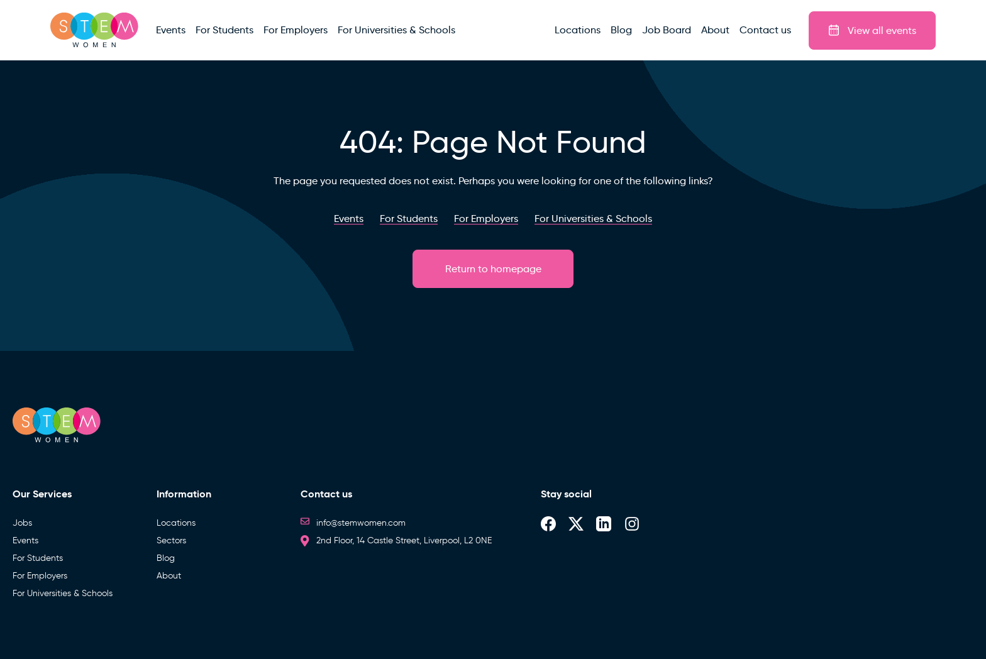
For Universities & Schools (63, 593)
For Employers (40, 575)
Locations (176, 523)
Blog (166, 558)
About (169, 575)
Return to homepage (493, 269)
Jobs (22, 523)
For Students (38, 558)
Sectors (171, 540)
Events (25, 540)
